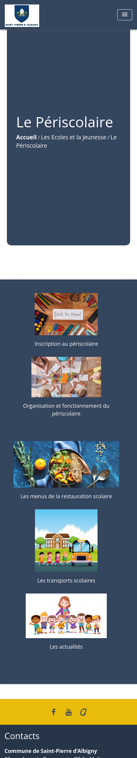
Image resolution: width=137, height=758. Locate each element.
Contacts (21, 736)
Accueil (26, 137)
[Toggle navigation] (124, 14)
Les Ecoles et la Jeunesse (73, 137)
